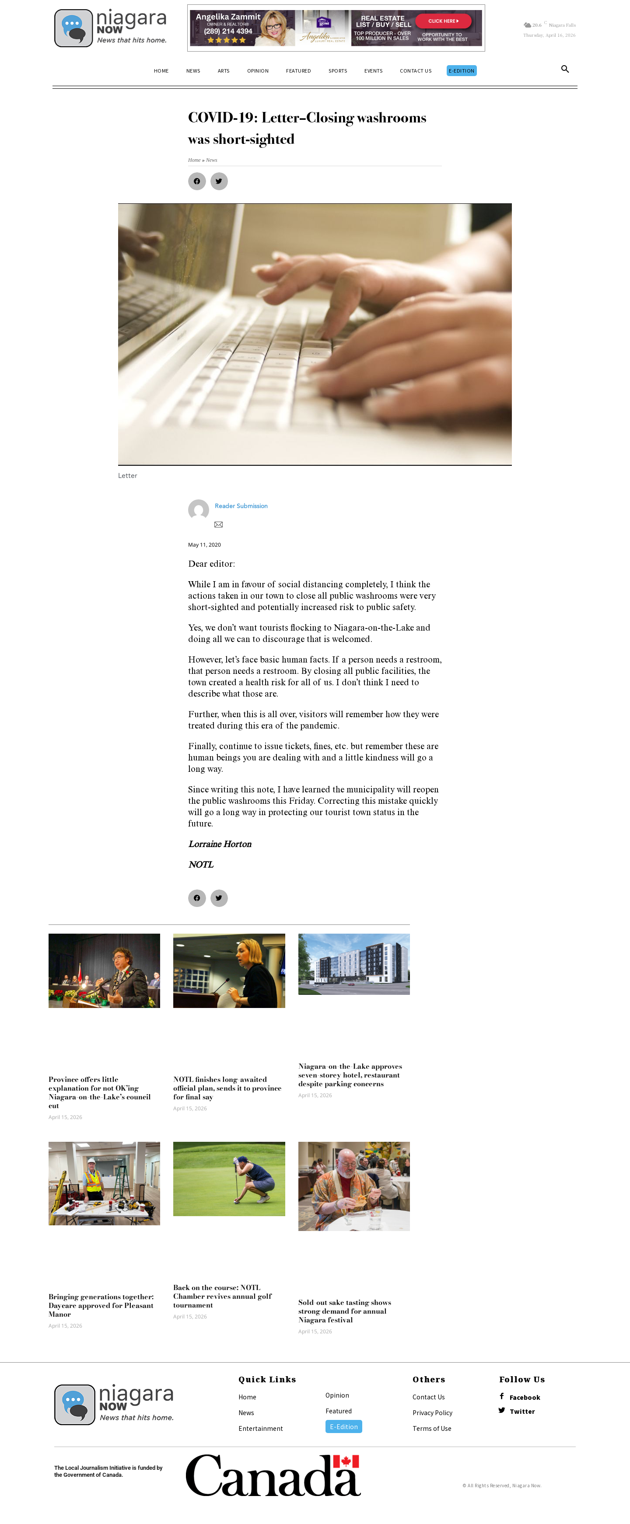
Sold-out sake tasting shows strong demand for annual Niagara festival (344, 1311)
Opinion (337, 1395)
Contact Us (429, 1396)
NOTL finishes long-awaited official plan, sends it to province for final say (227, 1088)
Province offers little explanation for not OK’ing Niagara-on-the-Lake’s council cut (100, 1092)
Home (247, 1396)
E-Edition (344, 1426)
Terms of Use (432, 1428)
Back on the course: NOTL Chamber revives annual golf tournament (222, 1296)
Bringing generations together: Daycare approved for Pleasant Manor (101, 1305)
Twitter (522, 1411)
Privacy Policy (432, 1412)
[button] (565, 70)
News (246, 1412)
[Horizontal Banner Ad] (336, 28)
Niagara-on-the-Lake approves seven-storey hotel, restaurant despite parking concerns (350, 1075)
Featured (339, 1410)
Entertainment (260, 1428)
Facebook (525, 1397)
